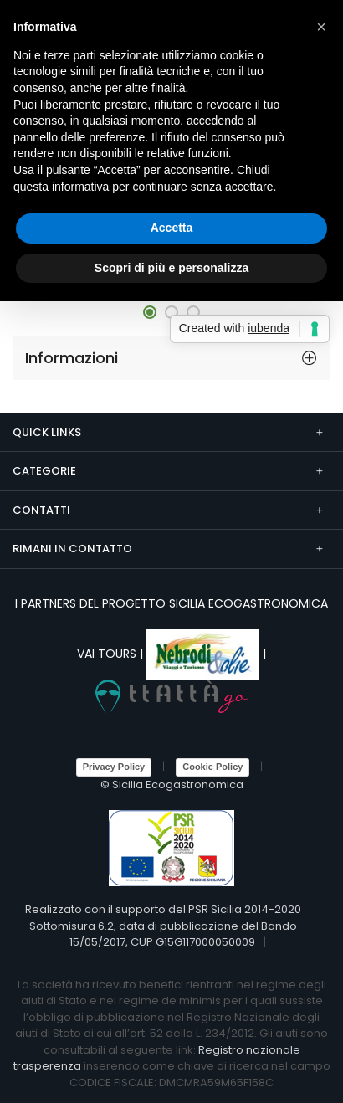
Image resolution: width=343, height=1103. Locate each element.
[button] (150, 312)
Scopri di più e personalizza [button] (171, 267)
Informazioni (71, 357)
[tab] (171, 358)
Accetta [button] (172, 227)
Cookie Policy (212, 767)
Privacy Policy (114, 767)
